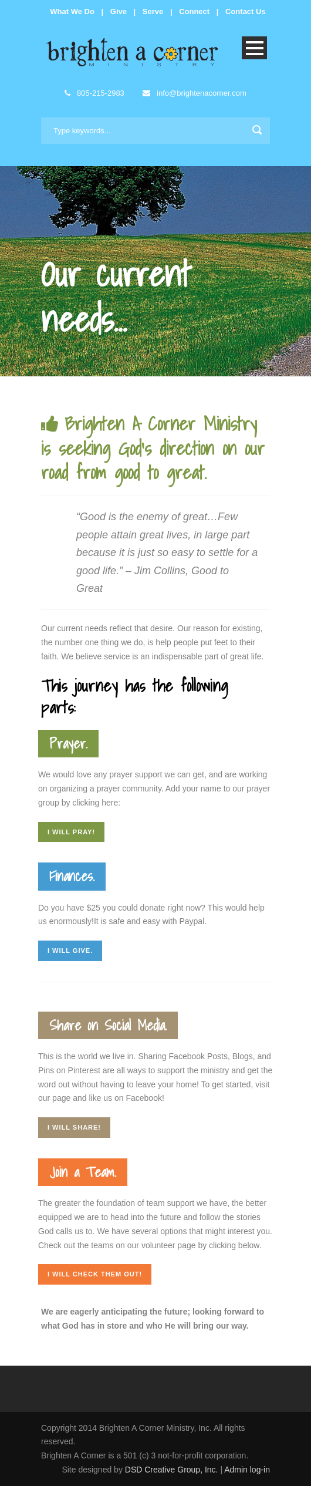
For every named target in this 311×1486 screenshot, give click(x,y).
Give (118, 11)
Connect (194, 11)
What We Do (72, 11)
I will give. (70, 950)
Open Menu (254, 47)
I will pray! (71, 831)
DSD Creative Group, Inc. (173, 1469)
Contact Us (245, 11)
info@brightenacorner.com (194, 93)
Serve (153, 11)
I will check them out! (95, 1274)
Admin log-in (247, 1469)
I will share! (74, 1127)
